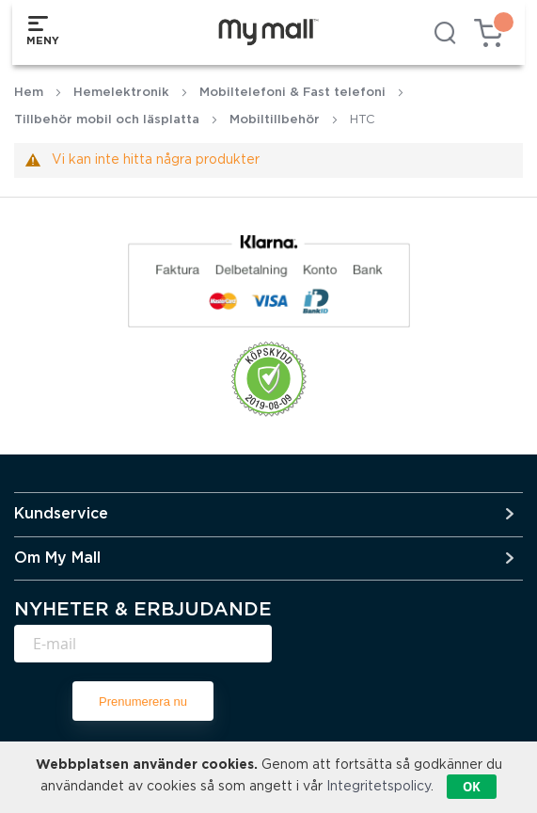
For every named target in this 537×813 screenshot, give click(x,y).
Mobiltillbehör (274, 120)
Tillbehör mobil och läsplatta (106, 120)
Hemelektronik (121, 93)
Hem (28, 93)
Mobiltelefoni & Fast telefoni (292, 93)
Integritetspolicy (378, 786)
